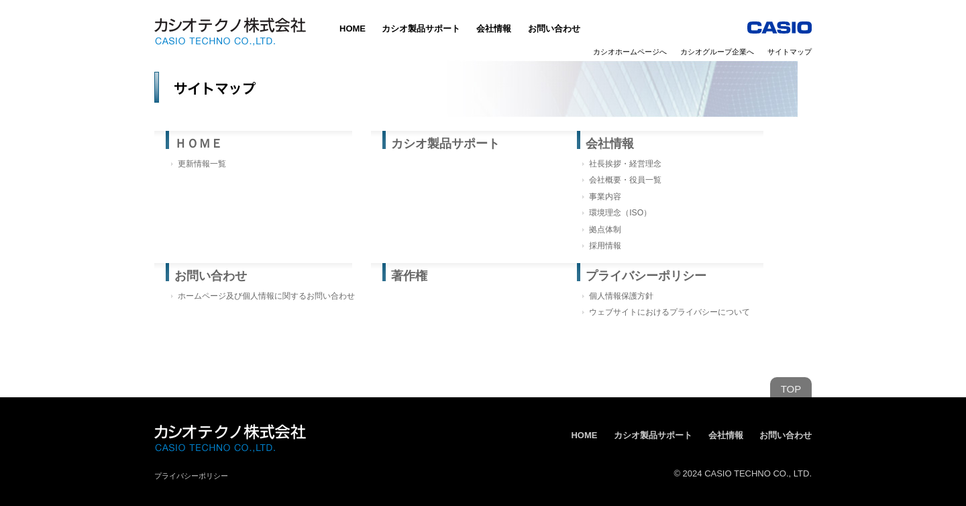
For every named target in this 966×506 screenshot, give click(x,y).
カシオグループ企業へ (717, 52)
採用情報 (605, 245)
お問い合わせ (554, 28)
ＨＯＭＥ (198, 143)
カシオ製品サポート (421, 28)
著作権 (409, 276)
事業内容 (605, 196)
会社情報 (493, 28)
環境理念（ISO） (620, 212)
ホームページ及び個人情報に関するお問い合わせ (266, 296)
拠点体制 (605, 229)
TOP (791, 389)
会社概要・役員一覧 (625, 180)
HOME (352, 28)
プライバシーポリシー (646, 276)
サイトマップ (789, 52)
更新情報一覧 (202, 163)
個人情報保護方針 (621, 296)
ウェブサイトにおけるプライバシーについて (669, 312)
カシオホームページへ (630, 52)
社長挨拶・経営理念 (625, 163)
